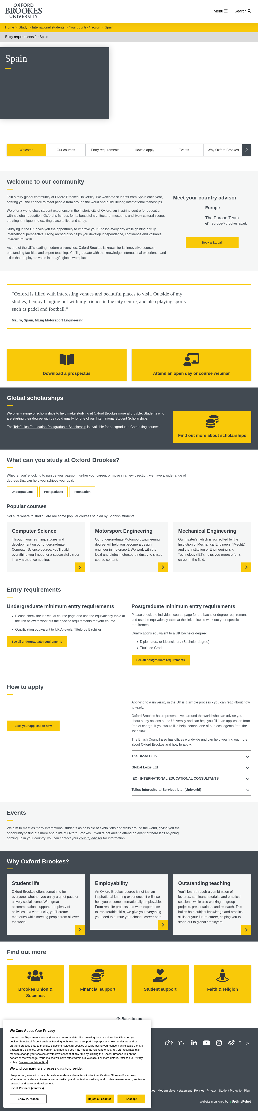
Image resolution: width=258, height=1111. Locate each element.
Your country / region (84, 27)
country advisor (90, 838)
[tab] (191, 756)
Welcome (26, 150)
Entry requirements (105, 150)
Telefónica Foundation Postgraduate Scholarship (50, 427)
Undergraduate (22, 491)
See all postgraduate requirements (161, 660)
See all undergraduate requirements (37, 641)
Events (184, 150)
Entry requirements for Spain (26, 37)
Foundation (82, 491)
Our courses (66, 150)
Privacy (212, 1090)
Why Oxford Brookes (223, 150)
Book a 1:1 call (212, 242)
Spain (109, 27)
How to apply (144, 150)
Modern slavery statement (175, 1090)
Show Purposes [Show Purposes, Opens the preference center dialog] (28, 1098)
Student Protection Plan (234, 1090)
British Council (149, 739)
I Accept (131, 1098)
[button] (191, 756)
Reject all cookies (99, 1098)
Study (23, 27)
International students (48, 27)
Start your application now (33, 726)
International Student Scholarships (121, 418)
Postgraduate (53, 491)
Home (9, 27)
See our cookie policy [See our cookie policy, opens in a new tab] (33, 1062)
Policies (199, 1090)
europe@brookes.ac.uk (229, 223)
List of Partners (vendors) (27, 1088)
